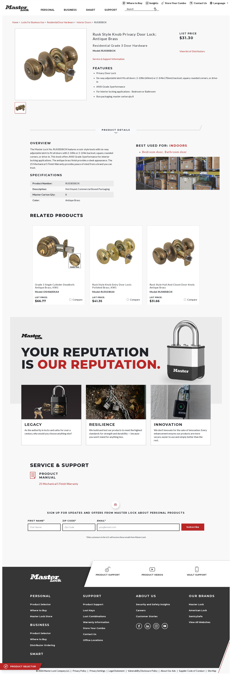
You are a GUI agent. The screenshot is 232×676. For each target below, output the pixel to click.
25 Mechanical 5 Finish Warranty (58, 483)
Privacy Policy (79, 671)
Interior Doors (84, 22)
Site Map (212, 671)
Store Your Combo (94, 628)
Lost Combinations (94, 616)
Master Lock (196, 604)
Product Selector (40, 604)
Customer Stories (147, 616)
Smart (36, 654)
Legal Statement (117, 671)
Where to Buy (38, 610)
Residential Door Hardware (60, 22)
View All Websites (199, 622)
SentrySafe (196, 616)
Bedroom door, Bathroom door (164, 152)
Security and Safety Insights (153, 604)
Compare (77, 299)
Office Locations (93, 640)
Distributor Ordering (42, 645)
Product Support (93, 604)
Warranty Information (96, 622)
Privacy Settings (97, 671)
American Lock (198, 610)
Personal (40, 596)
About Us (146, 596)
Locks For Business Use (32, 22)
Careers (141, 610)
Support (92, 596)
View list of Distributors (192, 51)
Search (130, 9)
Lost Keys (89, 610)
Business (39, 625)
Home (15, 22)
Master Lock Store (41, 616)
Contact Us (89, 634)
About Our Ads (168, 671)
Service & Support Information (108, 58)
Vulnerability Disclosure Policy (142, 671)
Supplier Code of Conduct (192, 671)
